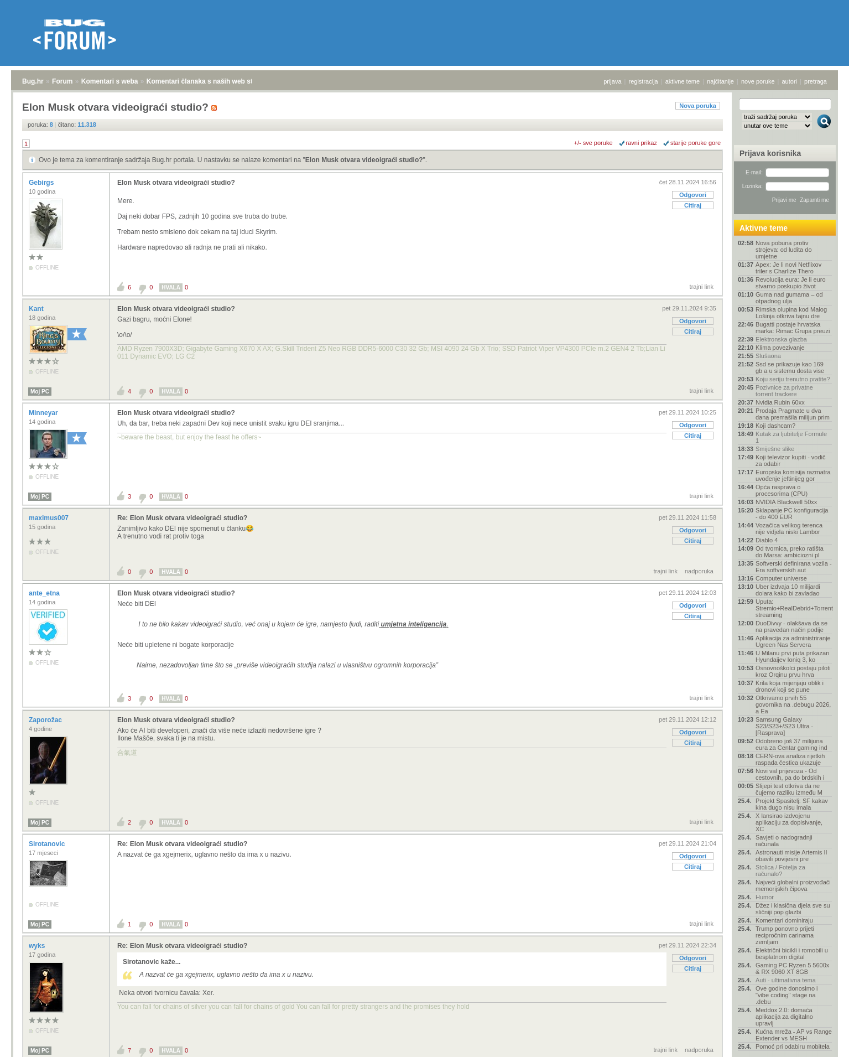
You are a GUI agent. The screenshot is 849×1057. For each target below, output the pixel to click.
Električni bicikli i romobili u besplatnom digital (792, 953)
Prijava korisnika (770, 153)
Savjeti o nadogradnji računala (784, 840)
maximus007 (49, 518)
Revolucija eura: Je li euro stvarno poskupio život (791, 282)
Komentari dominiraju (784, 920)
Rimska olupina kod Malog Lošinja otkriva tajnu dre (791, 312)
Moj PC (39, 391)
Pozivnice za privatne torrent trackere (784, 390)
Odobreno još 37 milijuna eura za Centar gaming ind (791, 744)
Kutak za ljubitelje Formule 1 (791, 437)
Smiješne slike (775, 448)
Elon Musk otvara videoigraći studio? (364, 160)
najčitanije (720, 81)
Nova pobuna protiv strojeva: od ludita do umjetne (784, 250)
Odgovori (692, 194)
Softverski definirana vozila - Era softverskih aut (794, 566)
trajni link (701, 286)
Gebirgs (42, 182)
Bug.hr (33, 81)
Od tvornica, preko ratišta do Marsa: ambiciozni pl (790, 551)
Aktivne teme (763, 228)
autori (790, 81)
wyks (38, 946)
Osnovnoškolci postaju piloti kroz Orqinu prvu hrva (793, 671)
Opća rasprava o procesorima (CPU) (782, 490)
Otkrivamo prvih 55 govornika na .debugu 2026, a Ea (793, 704)
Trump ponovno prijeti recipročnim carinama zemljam (785, 935)
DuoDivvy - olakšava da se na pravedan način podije (791, 626)
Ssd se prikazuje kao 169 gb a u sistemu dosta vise (790, 367)
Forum (62, 81)
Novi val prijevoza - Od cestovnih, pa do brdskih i (790, 774)
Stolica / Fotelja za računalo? (780, 870)
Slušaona (768, 356)
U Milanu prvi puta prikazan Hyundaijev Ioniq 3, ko (792, 656)
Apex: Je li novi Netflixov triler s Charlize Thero (788, 267)
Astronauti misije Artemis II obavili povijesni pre (791, 855)
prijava (612, 81)
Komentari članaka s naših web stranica (209, 81)
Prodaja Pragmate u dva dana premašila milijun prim (793, 414)
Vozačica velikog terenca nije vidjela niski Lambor (789, 528)
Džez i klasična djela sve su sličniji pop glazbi (793, 908)
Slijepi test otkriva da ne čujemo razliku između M (789, 789)
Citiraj (692, 205)
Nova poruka (697, 105)
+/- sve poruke (593, 142)
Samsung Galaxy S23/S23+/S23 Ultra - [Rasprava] (784, 726)
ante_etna (45, 593)
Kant (37, 309)
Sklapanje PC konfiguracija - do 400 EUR (792, 513)
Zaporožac (46, 720)
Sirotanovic (48, 844)
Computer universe (781, 578)
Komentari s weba (109, 81)
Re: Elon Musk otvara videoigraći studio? (182, 518)
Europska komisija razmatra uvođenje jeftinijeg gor (793, 475)
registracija (643, 81)
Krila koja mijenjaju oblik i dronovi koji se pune (790, 686)
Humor (765, 897)
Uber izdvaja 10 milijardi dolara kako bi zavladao (788, 590)
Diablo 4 (767, 540)
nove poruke (758, 81)
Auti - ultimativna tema (786, 980)
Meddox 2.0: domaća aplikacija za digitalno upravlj (784, 1017)
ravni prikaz (641, 142)
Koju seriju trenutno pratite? (793, 379)
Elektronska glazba (781, 339)
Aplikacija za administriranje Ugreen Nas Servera (793, 641)
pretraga (815, 81)
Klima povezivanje (780, 347)
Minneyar (44, 413)
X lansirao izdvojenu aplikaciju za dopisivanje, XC (789, 822)
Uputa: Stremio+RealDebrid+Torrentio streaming (794, 608)
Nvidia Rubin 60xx (780, 402)
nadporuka (699, 571)
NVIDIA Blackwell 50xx (786, 502)
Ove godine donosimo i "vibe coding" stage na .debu (787, 995)
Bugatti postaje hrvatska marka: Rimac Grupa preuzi (793, 327)
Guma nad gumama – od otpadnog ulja (789, 297)
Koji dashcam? (775, 425)
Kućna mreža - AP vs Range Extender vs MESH (794, 1035)
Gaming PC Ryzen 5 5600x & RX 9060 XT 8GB (792, 968)
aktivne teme (682, 81)
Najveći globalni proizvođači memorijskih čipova (793, 885)
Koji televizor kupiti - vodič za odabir (791, 460)
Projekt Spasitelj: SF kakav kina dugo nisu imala (792, 804)
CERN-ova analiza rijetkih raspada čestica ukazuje (790, 759)
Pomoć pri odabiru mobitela (793, 1046)
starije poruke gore (695, 142)
